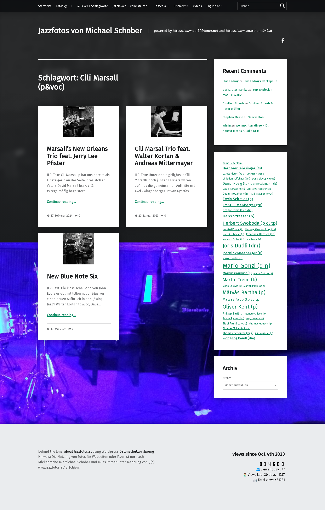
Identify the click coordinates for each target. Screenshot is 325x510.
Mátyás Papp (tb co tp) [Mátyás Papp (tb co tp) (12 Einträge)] (241, 299)
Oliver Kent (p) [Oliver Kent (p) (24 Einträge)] (240, 307)
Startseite (45, 6)
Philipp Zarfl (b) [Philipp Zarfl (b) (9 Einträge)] (233, 313)
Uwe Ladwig (231, 81)
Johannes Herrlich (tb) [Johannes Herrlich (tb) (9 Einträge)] (260, 234)
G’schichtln (181, 6)
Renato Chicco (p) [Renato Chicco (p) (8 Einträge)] (255, 313)
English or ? (214, 6)
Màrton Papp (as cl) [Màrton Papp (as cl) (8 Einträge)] (255, 286)
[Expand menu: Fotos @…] (72, 6)
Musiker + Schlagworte (92, 6)
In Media (160, 6)
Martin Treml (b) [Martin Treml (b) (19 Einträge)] (240, 279)
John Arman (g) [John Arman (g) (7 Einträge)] (253, 239)
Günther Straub (233, 103)
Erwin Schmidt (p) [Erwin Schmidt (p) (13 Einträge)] (238, 199)
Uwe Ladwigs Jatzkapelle (260, 81)
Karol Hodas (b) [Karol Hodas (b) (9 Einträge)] (233, 258)
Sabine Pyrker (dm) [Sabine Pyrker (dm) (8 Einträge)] (233, 318)
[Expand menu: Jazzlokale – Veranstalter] (149, 6)
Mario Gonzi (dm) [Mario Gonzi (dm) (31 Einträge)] (246, 265)
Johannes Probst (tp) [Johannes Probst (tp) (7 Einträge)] (233, 239)
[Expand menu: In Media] (168, 6)
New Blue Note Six (72, 276)
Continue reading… (61, 202)
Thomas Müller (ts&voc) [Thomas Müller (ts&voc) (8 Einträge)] (236, 328)
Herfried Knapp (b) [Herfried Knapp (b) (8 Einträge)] (233, 229)
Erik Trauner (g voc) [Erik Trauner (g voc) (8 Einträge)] (262, 193)
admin (227, 125)
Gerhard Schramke (235, 90)
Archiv (227, 378)
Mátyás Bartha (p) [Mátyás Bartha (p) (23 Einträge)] (244, 292)
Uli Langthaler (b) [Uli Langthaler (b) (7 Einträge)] (264, 333)
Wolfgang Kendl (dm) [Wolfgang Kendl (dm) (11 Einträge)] (239, 338)
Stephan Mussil (233, 117)
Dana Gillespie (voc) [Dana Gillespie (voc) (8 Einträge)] (263, 178)
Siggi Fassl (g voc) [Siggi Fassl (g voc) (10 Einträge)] (235, 323)
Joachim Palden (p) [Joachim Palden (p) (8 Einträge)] (233, 234)
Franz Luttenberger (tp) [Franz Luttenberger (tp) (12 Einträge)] (242, 205)
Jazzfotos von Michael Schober (90, 30)
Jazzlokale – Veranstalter (130, 6)
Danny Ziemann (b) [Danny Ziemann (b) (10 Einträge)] (263, 184)
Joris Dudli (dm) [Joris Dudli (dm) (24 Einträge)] (241, 245)
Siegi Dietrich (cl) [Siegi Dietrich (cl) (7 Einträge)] (255, 318)
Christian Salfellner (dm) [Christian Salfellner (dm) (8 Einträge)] (236, 178)
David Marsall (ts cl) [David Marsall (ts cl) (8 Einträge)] (234, 188)
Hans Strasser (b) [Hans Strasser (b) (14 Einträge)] (238, 216)
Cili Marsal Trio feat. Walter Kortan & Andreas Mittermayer (164, 156)
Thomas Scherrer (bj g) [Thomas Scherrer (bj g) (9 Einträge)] (238, 333)
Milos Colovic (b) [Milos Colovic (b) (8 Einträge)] (232, 286)
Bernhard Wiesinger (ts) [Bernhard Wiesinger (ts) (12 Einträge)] (242, 168)
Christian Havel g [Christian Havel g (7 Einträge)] (255, 173)
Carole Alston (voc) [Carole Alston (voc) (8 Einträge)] (234, 173)
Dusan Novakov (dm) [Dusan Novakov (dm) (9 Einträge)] (236, 193)
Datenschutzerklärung (136, 451)
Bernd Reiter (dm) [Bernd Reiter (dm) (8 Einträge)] (233, 163)
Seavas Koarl (257, 117)
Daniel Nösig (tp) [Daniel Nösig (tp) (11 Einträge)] (236, 184)
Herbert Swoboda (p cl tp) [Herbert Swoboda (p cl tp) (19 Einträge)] (250, 223)
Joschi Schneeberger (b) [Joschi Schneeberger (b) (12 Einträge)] (242, 253)
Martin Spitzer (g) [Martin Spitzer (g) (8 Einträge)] (263, 273)
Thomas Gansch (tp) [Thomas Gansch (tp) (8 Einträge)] (261, 323)
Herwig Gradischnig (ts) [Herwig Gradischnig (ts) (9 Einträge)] (260, 229)
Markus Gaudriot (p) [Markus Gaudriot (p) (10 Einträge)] (237, 273)
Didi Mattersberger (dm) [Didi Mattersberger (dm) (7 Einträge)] (259, 189)
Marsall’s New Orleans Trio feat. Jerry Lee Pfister (77, 156)
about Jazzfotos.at (78, 451)
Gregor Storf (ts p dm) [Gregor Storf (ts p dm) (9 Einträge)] (237, 210)
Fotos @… (62, 6)
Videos (197, 6)
